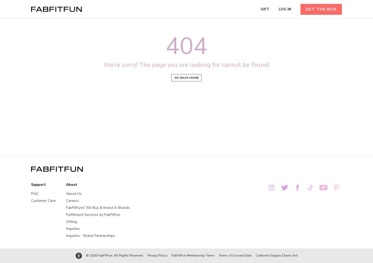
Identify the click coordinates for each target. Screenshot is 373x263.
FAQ (34, 193)
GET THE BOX (321, 9)
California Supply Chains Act (277, 256)
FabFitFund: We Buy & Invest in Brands (98, 207)
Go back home (186, 78)
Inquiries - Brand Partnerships (90, 235)
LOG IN (285, 9)
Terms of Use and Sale (235, 256)
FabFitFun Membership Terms (193, 256)
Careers (72, 200)
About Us (74, 193)
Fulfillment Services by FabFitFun (93, 214)
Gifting (71, 221)
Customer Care (43, 200)
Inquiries (73, 228)
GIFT (265, 9)
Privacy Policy (157, 256)
